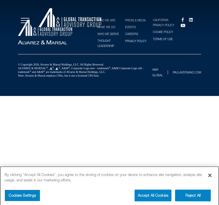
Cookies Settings (22, 198)
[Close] (210, 178)
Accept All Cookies (153, 198)
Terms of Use (163, 39)
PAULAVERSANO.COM (187, 72)
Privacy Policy (136, 41)
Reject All (192, 198)
